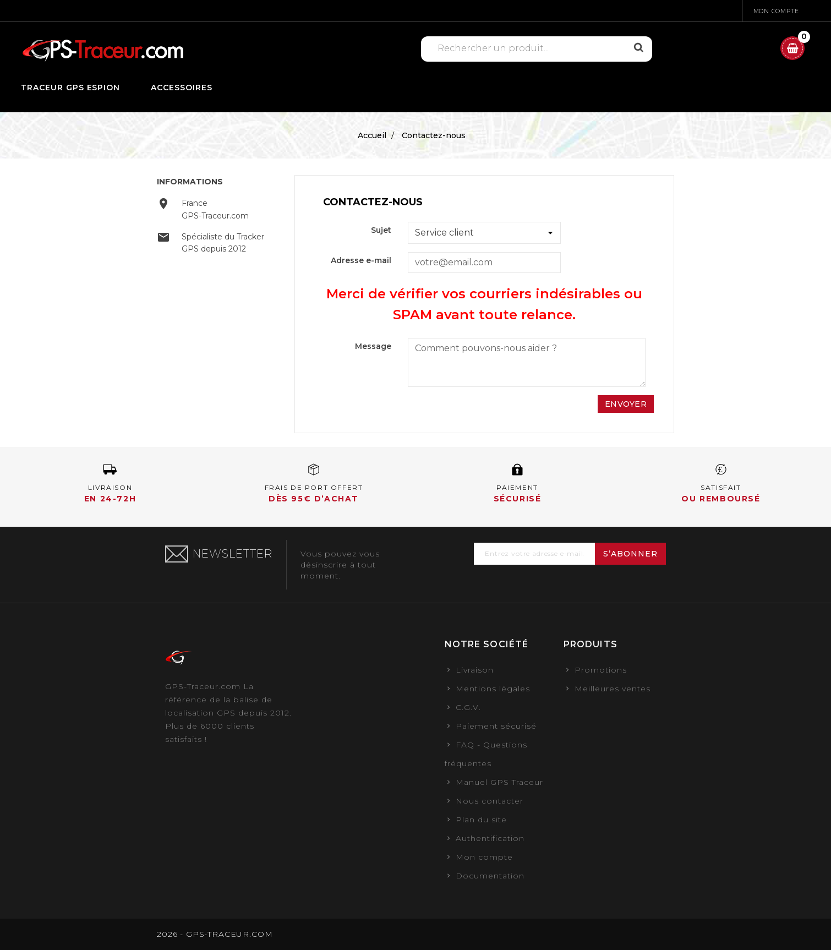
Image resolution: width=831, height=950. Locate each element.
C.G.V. (468, 707)
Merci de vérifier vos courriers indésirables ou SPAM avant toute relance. (484, 304)
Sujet (381, 230)
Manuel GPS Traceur (499, 782)
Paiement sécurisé (496, 726)
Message (373, 346)
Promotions (601, 670)
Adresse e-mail (361, 260)
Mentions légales (493, 689)
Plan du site (481, 820)
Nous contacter (489, 801)
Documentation (490, 876)
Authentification (490, 838)
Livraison (475, 670)
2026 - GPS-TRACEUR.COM (214, 934)
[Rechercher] (531, 48)
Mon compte (484, 857)
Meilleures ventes (612, 689)
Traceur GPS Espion (71, 87)
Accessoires (181, 87)
